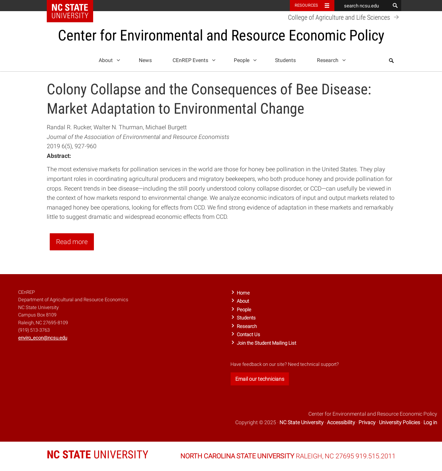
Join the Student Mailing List (266, 343)
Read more (72, 242)
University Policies (399, 422)
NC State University (301, 422)
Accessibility (341, 422)
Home (243, 293)
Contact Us (248, 334)
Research (330, 59)
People (244, 59)
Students (285, 60)
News (145, 60)
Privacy (367, 422)
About (108, 59)
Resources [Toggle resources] (306, 5)
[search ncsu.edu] (362, 5)
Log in (430, 422)
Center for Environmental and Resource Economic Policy (221, 35)
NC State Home (74, 6)
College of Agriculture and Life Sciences (344, 17)
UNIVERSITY (97, 454)
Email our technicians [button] (259, 379)
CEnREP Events (193, 59)
